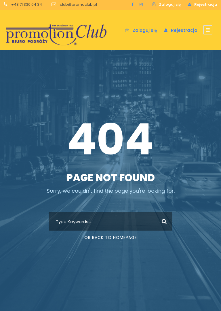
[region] (75, 259)
